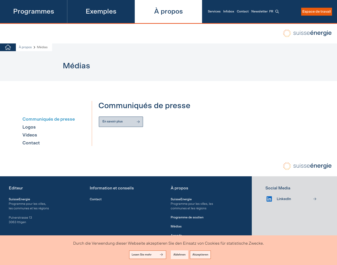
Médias (176, 226)
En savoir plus (121, 121)
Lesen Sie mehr (148, 254)
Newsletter (259, 11)
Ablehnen (179, 254)
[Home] (8, 47)
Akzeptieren (200, 254)
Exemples (101, 11)
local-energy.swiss (304, 33)
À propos (168, 11)
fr (271, 11)
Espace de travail (316, 11)
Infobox (228, 11)
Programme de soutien (187, 217)
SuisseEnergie (181, 199)
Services (214, 11)
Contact (243, 11)
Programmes (33, 11)
